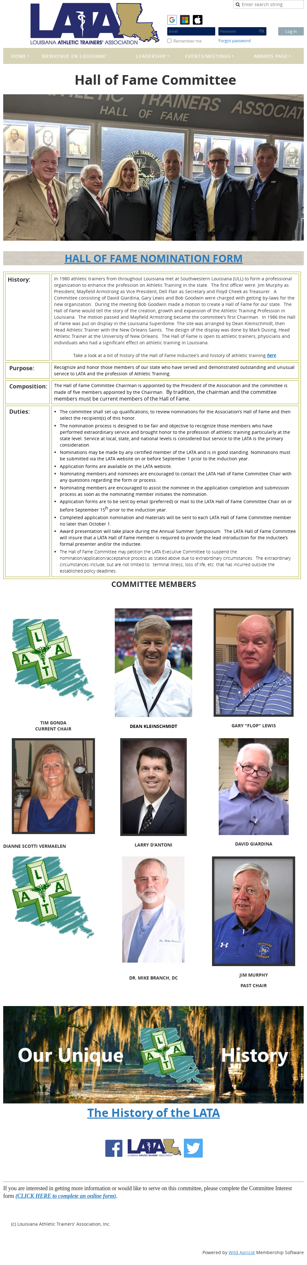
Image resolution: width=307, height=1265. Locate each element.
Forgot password (234, 40)
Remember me (187, 41)
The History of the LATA (153, 1113)
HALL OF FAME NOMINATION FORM (154, 258)
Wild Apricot (242, 1252)
